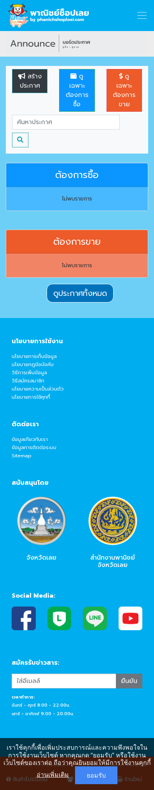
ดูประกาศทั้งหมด (80, 293)
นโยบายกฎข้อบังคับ (33, 364)
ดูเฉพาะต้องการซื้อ (77, 90)
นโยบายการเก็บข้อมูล (34, 356)
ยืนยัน (129, 681)
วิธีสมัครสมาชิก (28, 380)
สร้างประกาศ (30, 81)
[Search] (66, 122)
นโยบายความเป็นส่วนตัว (38, 388)
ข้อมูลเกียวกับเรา (30, 439)
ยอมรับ (96, 775)
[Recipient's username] (64, 681)
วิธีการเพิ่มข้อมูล (29, 372)
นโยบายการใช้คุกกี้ (31, 397)
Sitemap (22, 455)
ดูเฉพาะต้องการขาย (124, 90)
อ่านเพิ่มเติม (53, 774)
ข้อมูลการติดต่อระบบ (34, 447)
